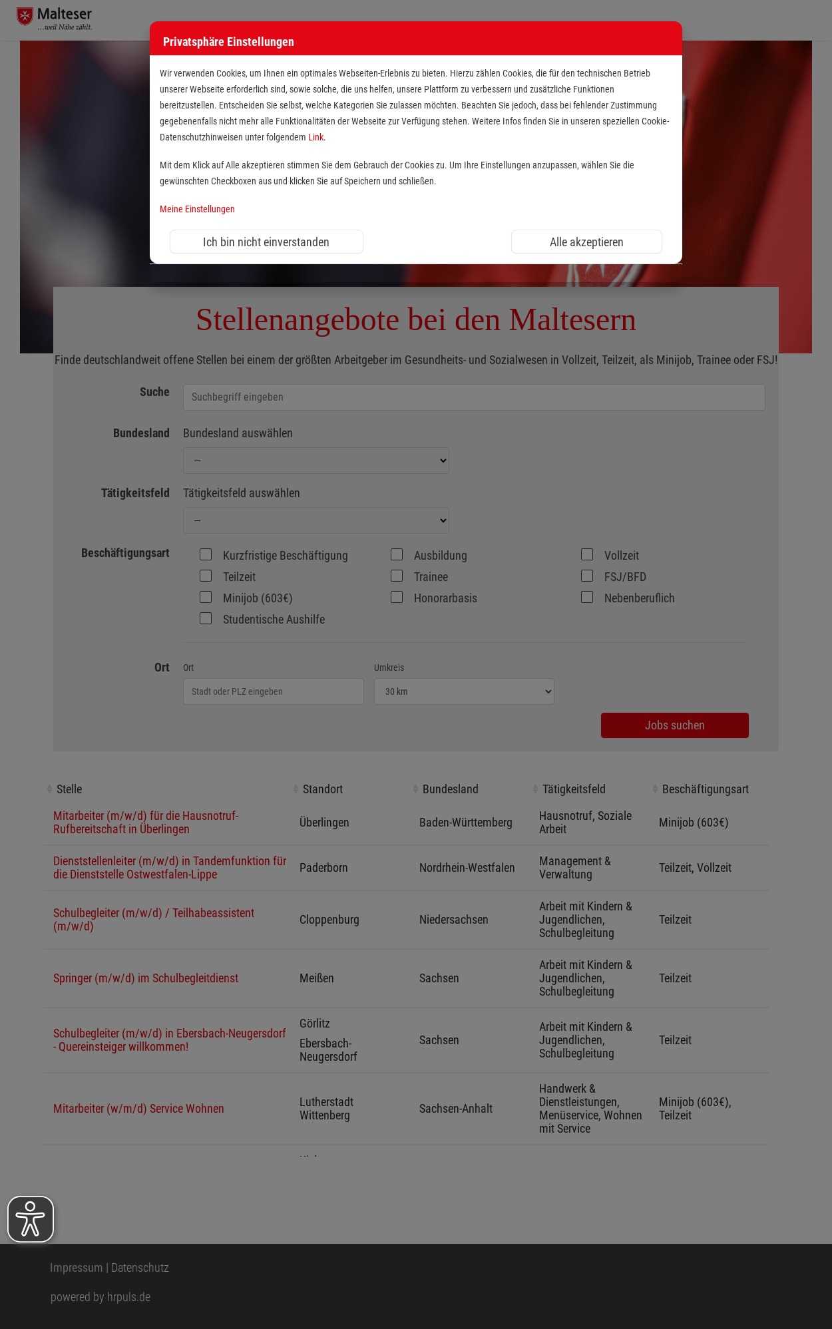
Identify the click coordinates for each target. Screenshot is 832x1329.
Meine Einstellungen (197, 209)
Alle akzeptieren (587, 242)
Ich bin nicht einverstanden (266, 242)
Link (315, 137)
